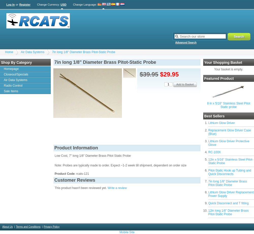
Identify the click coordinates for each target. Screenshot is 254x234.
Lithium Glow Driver (221, 123)
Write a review (117, 188)
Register (24, 4)
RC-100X (214, 152)
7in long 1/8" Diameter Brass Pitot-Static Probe (83, 52)
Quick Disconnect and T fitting (228, 203)
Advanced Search (186, 42)
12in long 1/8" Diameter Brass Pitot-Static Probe (228, 212)
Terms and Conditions (28, 226)
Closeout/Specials (16, 74)
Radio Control (13, 85)
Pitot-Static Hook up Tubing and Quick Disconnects (229, 172)
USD (63, 4)
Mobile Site (126, 232)
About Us (7, 226)
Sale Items (11, 91)
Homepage (11, 69)
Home (9, 52)
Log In (10, 4)
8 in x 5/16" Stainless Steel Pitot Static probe (228, 105)
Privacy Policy (51, 226)
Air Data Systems (32, 52)
